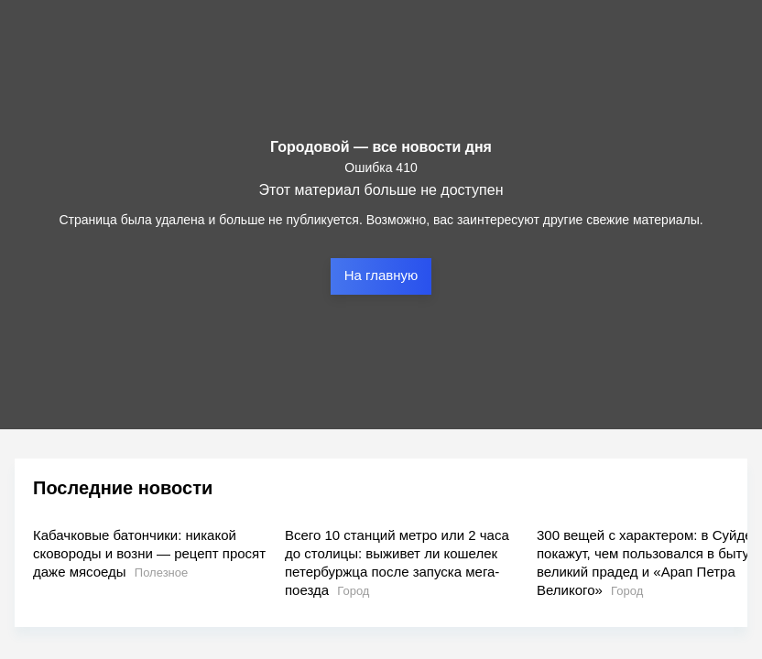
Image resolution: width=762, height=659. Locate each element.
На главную (381, 275)
